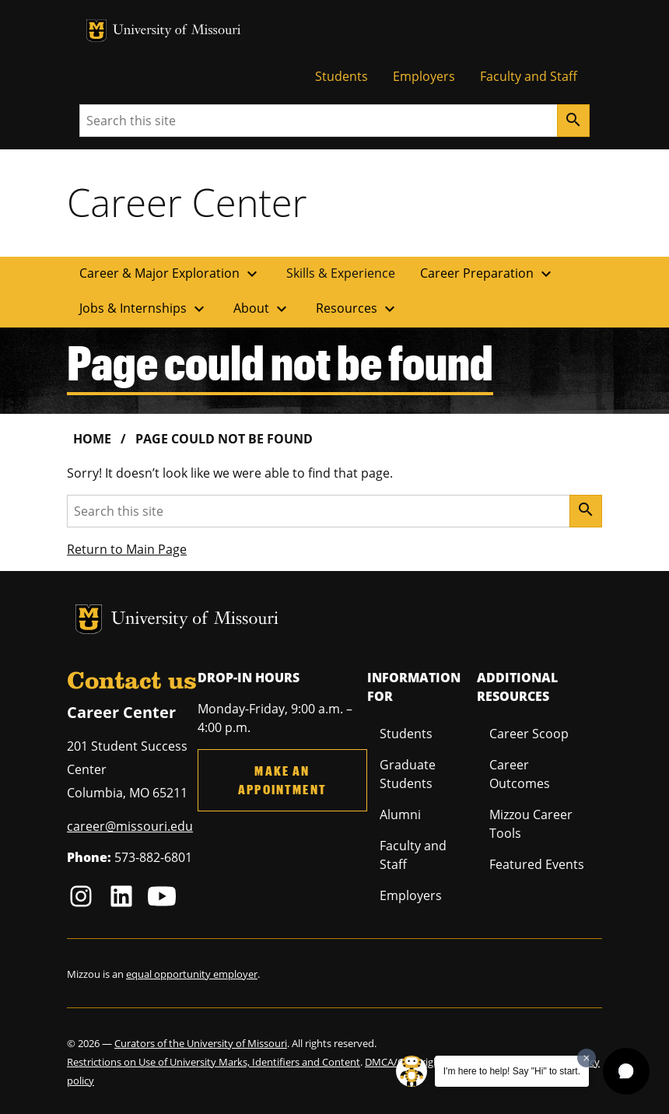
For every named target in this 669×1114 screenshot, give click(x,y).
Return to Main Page (127, 549)
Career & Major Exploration (170, 273)
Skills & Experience (340, 273)
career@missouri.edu (130, 826)
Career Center (187, 202)
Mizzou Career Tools (531, 824)
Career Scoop (529, 733)
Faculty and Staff (528, 76)
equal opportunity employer (191, 974)
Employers (424, 76)
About (262, 309)
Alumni (400, 814)
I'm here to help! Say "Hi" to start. (511, 1071)
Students (341, 76)
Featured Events (536, 864)
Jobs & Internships (143, 309)
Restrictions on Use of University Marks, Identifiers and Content (213, 1062)
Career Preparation (487, 273)
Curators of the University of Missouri (200, 1043)
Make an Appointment (282, 780)
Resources (357, 309)
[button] (626, 1071)
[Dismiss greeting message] (586, 1058)
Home (92, 438)
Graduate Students (408, 774)
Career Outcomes (519, 774)
